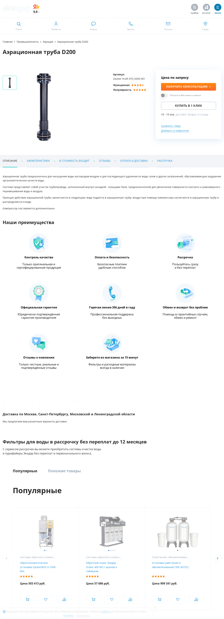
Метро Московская (89, 435)
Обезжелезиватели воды (54, 511)
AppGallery (60, 548)
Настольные (166, 511)
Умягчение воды (50, 518)
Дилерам (204, 518)
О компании (9, 498)
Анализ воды (206, 498)
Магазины (8, 504)
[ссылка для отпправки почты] (168, 26)
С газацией (165, 518)
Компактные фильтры (53, 504)
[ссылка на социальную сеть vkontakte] (174, 579)
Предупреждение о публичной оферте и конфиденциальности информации (43, 597)
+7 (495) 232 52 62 (30, 413)
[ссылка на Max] (174, 589)
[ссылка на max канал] (92, 413)
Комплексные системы (53, 498)
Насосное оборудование (115, 518)
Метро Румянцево (19, 435)
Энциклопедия (28, 212)
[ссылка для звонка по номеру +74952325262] (131, 26)
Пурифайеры (166, 498)
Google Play (37, 548)
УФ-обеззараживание (114, 511)
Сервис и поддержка (210, 511)
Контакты (8, 524)
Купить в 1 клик (188, 105)
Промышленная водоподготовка (120, 498)
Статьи (6, 518)
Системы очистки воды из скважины (61, 524)
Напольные (165, 504)
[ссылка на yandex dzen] (209, 579)
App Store (14, 548)
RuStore (80, 548)
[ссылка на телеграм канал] (85, 413)
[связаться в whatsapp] (93, 26)
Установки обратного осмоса (118, 504)
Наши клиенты (21, 369)
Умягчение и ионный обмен (117, 524)
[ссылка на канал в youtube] (182, 579)
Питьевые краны (168, 524)
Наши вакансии (11, 511)
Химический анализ (210, 504)
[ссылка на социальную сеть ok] (200, 579)
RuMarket (100, 548)
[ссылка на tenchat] (217, 579)
